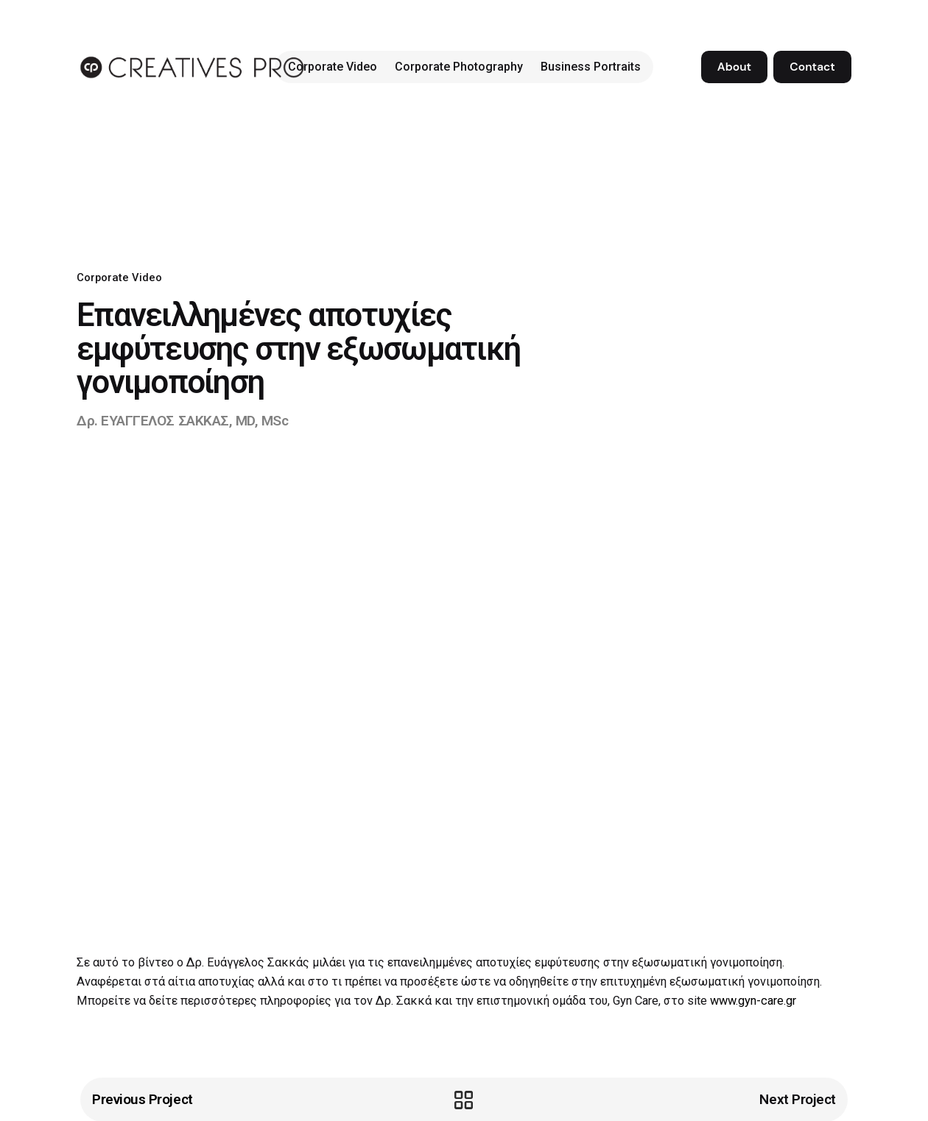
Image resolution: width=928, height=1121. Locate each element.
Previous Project (142, 1099)
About (734, 67)
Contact (812, 67)
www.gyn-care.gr (753, 1001)
